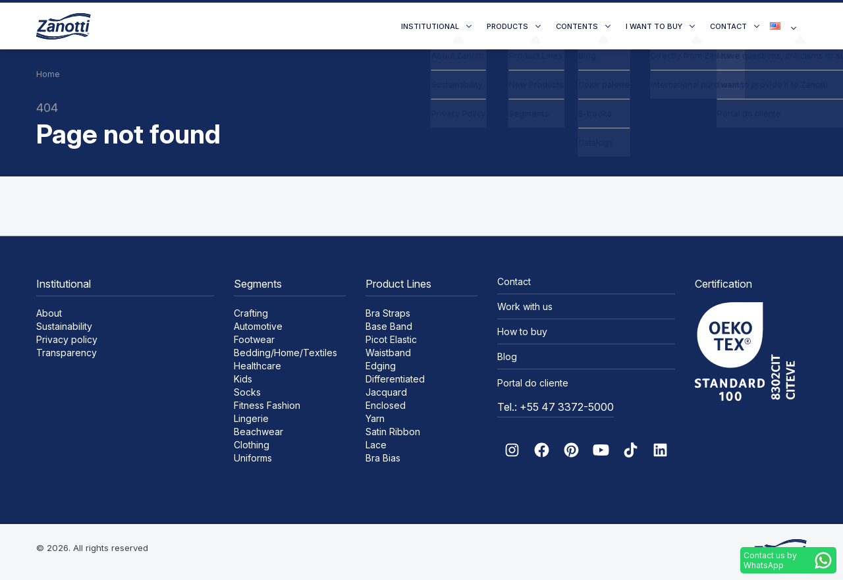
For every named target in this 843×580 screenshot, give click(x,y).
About (49, 313)
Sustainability (64, 326)
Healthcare (257, 365)
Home (48, 74)
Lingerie (251, 418)
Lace (376, 444)
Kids (243, 378)
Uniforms (253, 457)
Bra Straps (388, 313)
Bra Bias (383, 457)
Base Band (389, 326)
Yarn (375, 418)
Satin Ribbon (393, 431)
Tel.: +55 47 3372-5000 (555, 406)
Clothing (251, 444)
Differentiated (395, 378)
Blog (507, 356)
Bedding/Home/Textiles (285, 352)
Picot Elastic (391, 339)
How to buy (522, 331)
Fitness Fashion (267, 405)
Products (507, 26)
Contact (728, 26)
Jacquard (386, 392)
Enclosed (386, 405)
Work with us (525, 306)
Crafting (251, 313)
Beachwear (258, 431)
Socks (247, 392)
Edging (381, 365)
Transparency (66, 352)
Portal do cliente (532, 382)
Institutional (430, 26)
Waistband (388, 352)
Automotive (258, 326)
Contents (577, 26)
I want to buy (654, 26)
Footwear (254, 339)
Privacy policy (66, 339)
